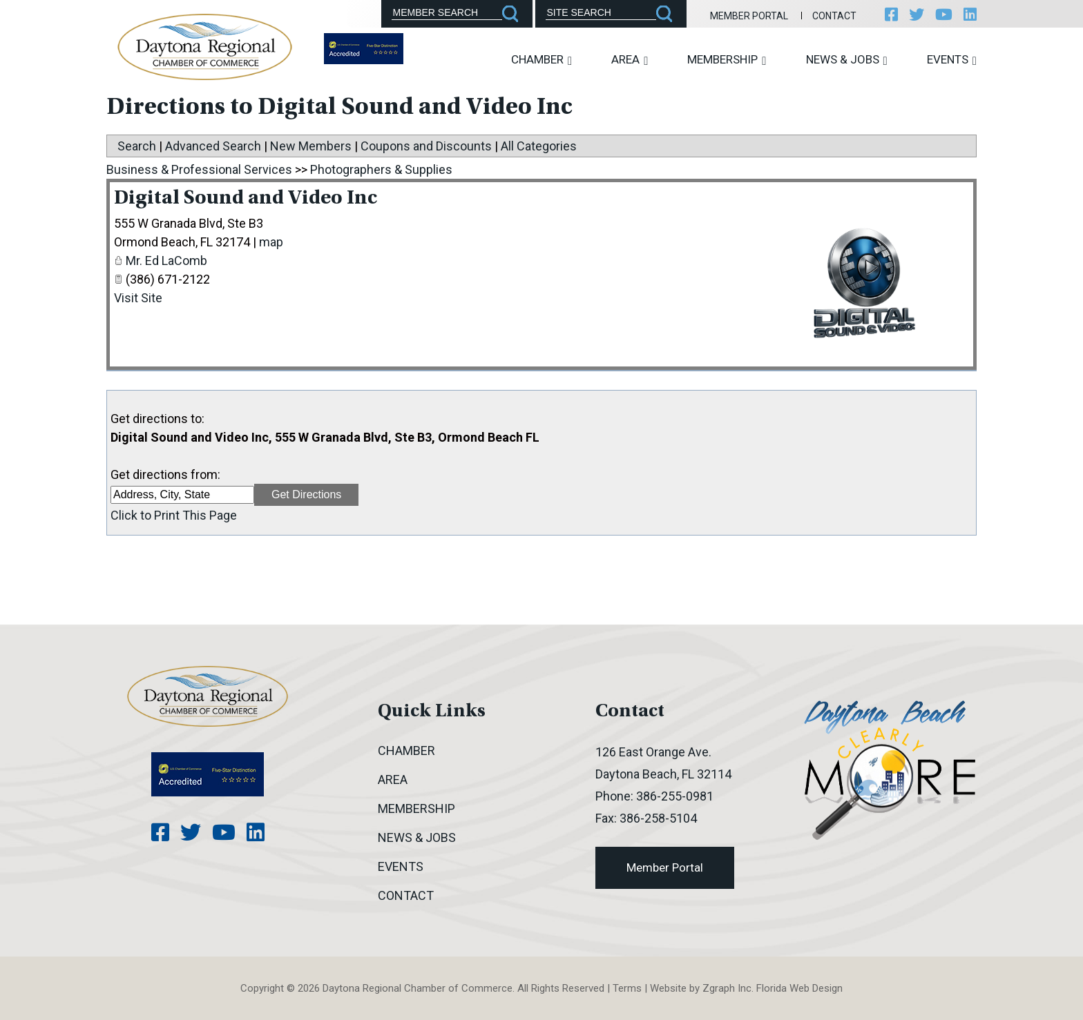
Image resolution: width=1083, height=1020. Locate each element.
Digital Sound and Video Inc (245, 198)
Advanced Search (213, 146)
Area (629, 59)
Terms (627, 988)
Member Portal (749, 15)
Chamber (541, 59)
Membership (726, 59)
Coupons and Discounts (426, 146)
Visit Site (138, 298)
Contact (834, 15)
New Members (311, 146)
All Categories (539, 146)
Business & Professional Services (199, 169)
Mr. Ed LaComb (166, 260)
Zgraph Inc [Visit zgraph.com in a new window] (726, 988)
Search (136, 146)
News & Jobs (847, 59)
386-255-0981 (674, 796)
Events (952, 59)
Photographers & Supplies (381, 169)
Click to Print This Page (174, 515)
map (271, 242)
